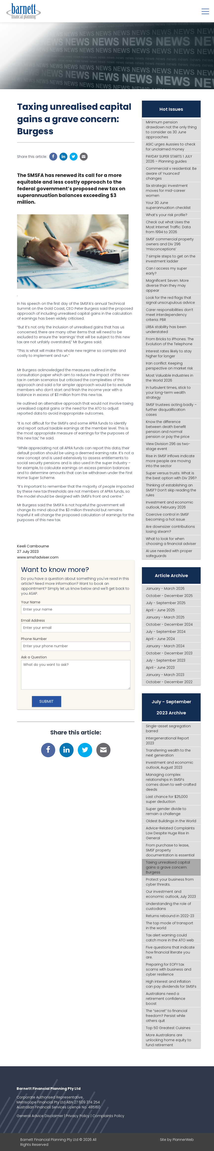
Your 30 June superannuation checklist (168, 205)
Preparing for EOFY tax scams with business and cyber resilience (168, 969)
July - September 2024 (166, 631)
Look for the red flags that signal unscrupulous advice (170, 300)
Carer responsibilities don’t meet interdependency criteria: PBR (169, 314)
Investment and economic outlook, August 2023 (169, 765)
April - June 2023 (160, 667)
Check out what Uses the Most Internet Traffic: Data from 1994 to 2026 (168, 227)
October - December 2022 (169, 681)
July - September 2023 (165, 660)
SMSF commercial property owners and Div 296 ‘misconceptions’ (170, 244)
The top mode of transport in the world (169, 925)
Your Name (76, 607)
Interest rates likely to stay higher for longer (169, 354)
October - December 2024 (169, 624)
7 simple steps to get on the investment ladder (170, 259)
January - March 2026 (165, 588)
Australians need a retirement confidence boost (165, 998)
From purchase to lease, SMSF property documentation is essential (170, 850)
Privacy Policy (78, 1115)
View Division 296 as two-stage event (168, 446)
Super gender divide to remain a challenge (166, 811)
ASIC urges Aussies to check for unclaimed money (170, 147)
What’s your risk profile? (166, 214)
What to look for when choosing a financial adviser (171, 541)
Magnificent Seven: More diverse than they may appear (167, 285)
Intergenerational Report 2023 (167, 741)
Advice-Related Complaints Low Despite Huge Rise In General (170, 833)
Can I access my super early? (166, 271)
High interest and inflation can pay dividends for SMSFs (171, 984)
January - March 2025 (165, 617)
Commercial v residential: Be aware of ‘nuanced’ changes (171, 173)
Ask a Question (76, 672)
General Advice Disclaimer (40, 1115)
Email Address (76, 625)
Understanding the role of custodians (168, 906)
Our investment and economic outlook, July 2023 (171, 894)
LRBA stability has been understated (166, 329)
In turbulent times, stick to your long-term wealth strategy (168, 392)
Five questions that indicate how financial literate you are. (170, 952)
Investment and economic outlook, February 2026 (169, 505)
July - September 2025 (166, 602)
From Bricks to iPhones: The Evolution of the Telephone (170, 341)
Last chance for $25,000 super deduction (167, 799)
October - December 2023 (169, 653)
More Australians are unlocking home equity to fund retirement (168, 1040)
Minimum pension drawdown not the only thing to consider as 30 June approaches (171, 130)
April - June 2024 (160, 638)
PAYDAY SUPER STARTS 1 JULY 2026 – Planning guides (169, 159)
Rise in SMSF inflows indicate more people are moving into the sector (170, 460)
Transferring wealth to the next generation (168, 753)
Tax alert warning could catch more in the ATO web (170, 938)
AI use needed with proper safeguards (169, 553)
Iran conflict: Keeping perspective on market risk (169, 366)
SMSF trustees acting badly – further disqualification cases (171, 409)
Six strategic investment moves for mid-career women (167, 190)
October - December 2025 (169, 595)
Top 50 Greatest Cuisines (168, 1027)
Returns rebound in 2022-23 (170, 915)
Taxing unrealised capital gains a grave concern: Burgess (168, 867)
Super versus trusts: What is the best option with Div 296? (171, 475)
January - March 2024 (165, 646)
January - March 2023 (165, 674)
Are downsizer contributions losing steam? (170, 529)
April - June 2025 (160, 610)
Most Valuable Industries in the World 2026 (169, 378)
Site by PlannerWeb (177, 1139)
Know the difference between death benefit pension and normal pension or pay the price (167, 429)
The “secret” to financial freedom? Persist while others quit (166, 1015)
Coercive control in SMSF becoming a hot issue (167, 517)
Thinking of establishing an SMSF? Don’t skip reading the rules (171, 490)
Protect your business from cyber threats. (170, 882)
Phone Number (76, 643)
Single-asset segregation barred (168, 728)
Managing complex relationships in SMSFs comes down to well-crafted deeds (171, 782)
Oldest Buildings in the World (171, 820)
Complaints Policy (108, 1115)
